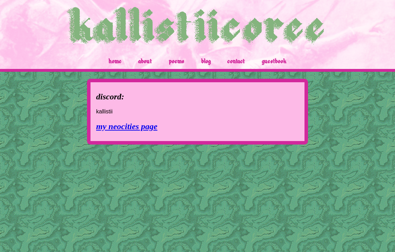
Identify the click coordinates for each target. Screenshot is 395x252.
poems (176, 61)
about (145, 61)
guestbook (274, 61)
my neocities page (127, 126)
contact (236, 61)
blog (205, 61)
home (114, 61)
